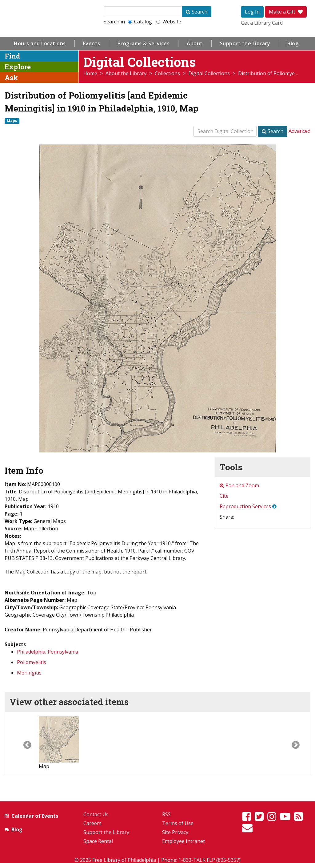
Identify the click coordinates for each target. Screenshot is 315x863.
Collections (167, 73)
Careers (92, 823)
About (195, 43)
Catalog (140, 21)
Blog (292, 43)
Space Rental (98, 841)
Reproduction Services (245, 506)
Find (12, 55)
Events (91, 43)
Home (90, 73)
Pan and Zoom (239, 485)
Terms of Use (177, 823)
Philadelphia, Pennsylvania (47, 651)
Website (168, 21)
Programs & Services (144, 43)
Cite (224, 495)
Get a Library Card (262, 22)
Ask (11, 77)
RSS (166, 814)
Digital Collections (209, 73)
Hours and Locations (40, 43)
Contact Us (96, 814)
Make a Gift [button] (286, 11)
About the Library (126, 73)
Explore (18, 66)
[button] (22, 743)
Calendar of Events (34, 815)
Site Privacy (175, 832)
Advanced (299, 131)
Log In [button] (252, 11)
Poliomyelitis (31, 662)
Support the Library (245, 43)
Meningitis (29, 672)
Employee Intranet (183, 841)
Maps (12, 120)
